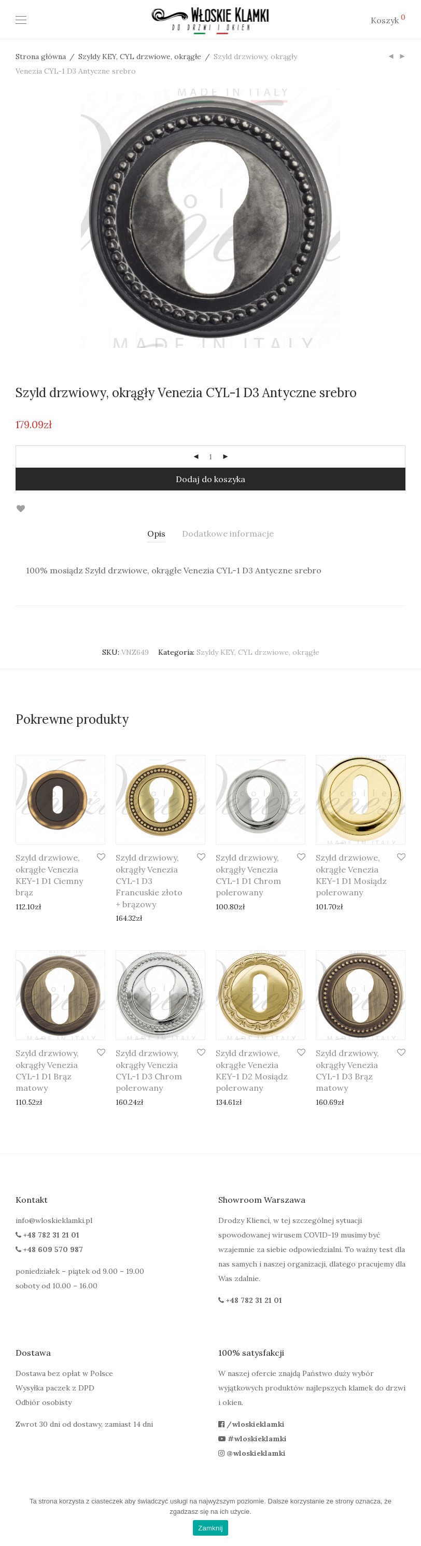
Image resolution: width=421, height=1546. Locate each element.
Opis (156, 533)
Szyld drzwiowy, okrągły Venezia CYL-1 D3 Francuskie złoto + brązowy (149, 880)
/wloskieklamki (251, 1424)
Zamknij (210, 1528)
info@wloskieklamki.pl (54, 1220)
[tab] (156, 533)
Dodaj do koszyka (210, 479)
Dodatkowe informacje (228, 533)
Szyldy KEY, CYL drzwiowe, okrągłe (139, 56)
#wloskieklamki (252, 1438)
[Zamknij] (408, 1517)
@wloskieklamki (252, 1453)
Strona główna (41, 56)
